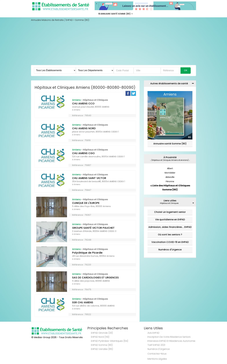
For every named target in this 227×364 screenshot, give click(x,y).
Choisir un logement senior (170, 212)
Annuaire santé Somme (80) (170, 143)
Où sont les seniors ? (170, 234)
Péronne (170, 181)
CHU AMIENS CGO (83, 153)
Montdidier (170, 172)
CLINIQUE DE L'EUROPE (85, 203)
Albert (170, 168)
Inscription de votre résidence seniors (169, 337)
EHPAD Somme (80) (102, 345)
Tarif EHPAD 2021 (156, 345)
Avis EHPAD (153, 333)
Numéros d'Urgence (170, 249)
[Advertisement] (113, 43)
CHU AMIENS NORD (84, 128)
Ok (185, 70)
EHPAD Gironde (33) (102, 333)
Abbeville (169, 177)
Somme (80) (82, 20)
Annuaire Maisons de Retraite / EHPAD (52, 20)
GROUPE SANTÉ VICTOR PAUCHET (93, 228)
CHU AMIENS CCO (83, 103)
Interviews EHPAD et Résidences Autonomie (171, 341)
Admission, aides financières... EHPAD (170, 227)
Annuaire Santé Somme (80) (116, 13)
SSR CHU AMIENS (82, 302)
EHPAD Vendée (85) (102, 349)
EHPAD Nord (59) (100, 337)
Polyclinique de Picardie (87, 252)
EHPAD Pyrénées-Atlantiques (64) (109, 341)
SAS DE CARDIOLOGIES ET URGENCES (95, 277)
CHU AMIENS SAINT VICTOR (89, 178)
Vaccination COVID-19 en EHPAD (170, 242)
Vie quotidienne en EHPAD (170, 219)
